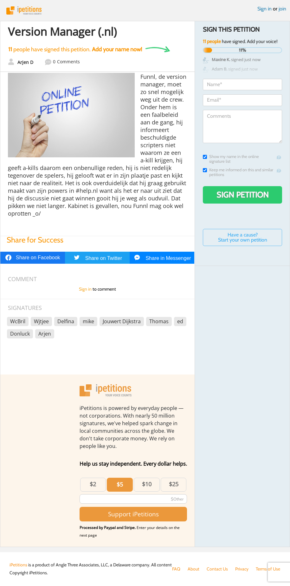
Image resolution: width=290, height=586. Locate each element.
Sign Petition (242, 194)
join (282, 9)
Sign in (264, 9)
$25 (173, 484)
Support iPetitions (133, 514)
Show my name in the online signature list (231, 159)
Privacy (241, 569)
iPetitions (145, 10)
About (193, 569)
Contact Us (217, 569)
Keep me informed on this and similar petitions (238, 172)
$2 (93, 484)
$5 (120, 484)
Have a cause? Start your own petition (242, 237)
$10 (146, 484)
